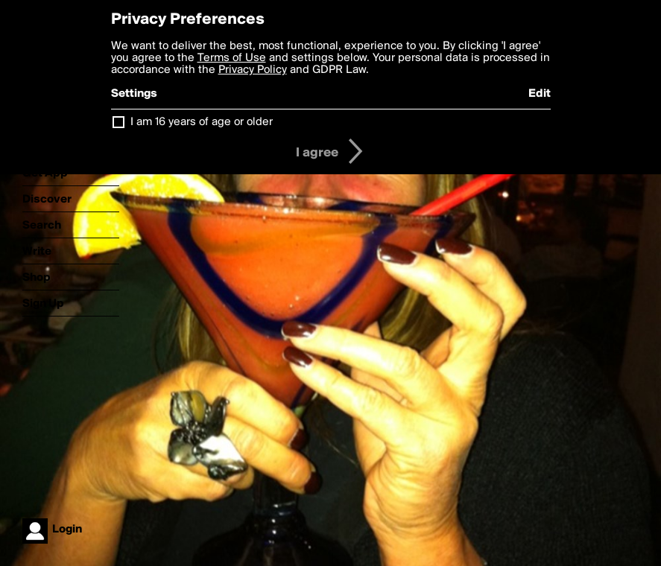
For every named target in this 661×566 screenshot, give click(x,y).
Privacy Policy (252, 70)
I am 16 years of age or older (201, 122)
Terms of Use (231, 58)
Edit (539, 94)
